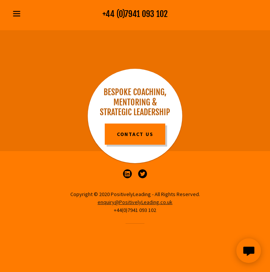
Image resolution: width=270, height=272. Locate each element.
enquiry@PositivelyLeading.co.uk (135, 202)
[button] (28, 13)
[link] (127, 173)
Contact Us (135, 134)
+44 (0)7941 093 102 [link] (135, 14)
